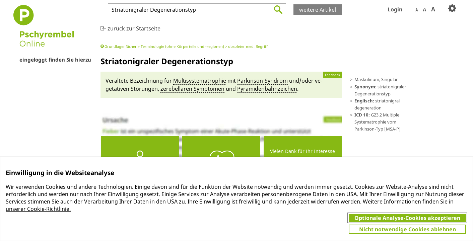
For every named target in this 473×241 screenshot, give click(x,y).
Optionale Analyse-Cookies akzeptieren (407, 218)
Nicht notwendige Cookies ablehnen (407, 229)
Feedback (332, 75)
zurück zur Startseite (130, 28)
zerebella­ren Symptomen (192, 88)
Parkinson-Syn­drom (262, 80)
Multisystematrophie (199, 80)
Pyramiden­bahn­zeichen (267, 88)
